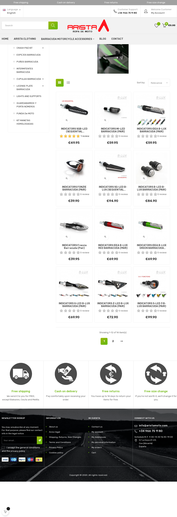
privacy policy (18, 486)
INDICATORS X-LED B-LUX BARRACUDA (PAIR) (74, 340)
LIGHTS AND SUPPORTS (29, 131)
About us (53, 462)
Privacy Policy (56, 483)
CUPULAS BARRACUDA (29, 114)
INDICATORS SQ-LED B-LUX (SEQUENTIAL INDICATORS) (113, 224)
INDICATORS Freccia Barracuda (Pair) (74, 282)
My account (97, 467)
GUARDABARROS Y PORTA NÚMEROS (26, 140)
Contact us (97, 462)
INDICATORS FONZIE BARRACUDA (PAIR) (74, 224)
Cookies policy (56, 488)
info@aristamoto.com (153, 460)
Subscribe (40, 476)
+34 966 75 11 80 (150, 466)
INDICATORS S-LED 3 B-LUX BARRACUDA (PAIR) (151, 340)
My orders (97, 483)
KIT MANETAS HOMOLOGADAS (25, 158)
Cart (94, 488)
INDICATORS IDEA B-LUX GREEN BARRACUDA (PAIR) (151, 282)
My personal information (104, 477)
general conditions (30, 483)
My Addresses (99, 472)
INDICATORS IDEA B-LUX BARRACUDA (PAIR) (151, 166)
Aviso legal (54, 467)
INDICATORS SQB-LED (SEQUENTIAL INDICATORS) (74, 166)
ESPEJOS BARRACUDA (29, 90)
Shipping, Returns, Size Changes (65, 472)
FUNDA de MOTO (25, 149)
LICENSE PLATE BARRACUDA (25, 123)
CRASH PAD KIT (24, 83)
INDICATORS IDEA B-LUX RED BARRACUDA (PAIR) (113, 282)
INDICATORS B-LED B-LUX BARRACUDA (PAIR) (151, 224)
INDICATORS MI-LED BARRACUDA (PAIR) (113, 166)
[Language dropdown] (11, 11)
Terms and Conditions (60, 477)
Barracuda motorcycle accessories (21, 73)
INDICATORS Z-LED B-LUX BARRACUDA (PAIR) (113, 340)
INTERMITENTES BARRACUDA (25, 106)
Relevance (160, 118)
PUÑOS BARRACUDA (27, 97)
